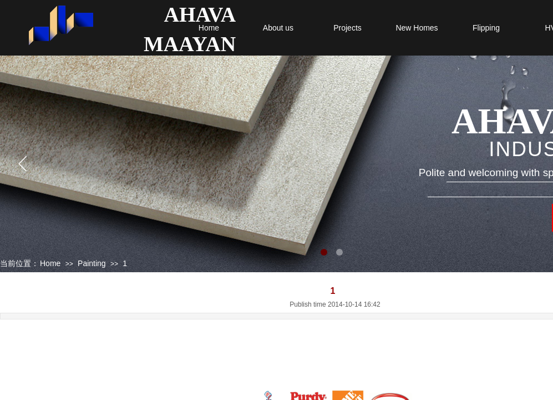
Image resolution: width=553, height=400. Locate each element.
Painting (92, 263)
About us (278, 27)
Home (209, 27)
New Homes (416, 27)
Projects (347, 27)
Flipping (486, 27)
